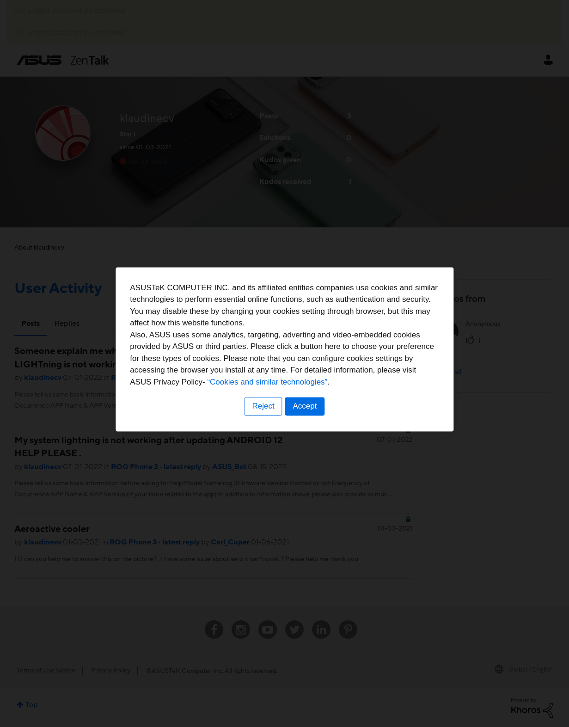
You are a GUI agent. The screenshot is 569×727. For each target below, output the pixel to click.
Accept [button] (306, 420)
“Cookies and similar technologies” (313, 396)
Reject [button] (262, 420)
